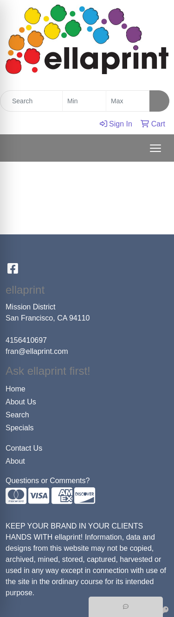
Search (17, 415)
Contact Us (24, 448)
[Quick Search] (31, 101)
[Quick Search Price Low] (84, 101)
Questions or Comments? (48, 481)
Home (16, 389)
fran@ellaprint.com (37, 351)
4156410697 (26, 340)
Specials (19, 428)
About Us (21, 402)
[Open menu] (155, 148)
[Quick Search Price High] (128, 101)
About (15, 461)
